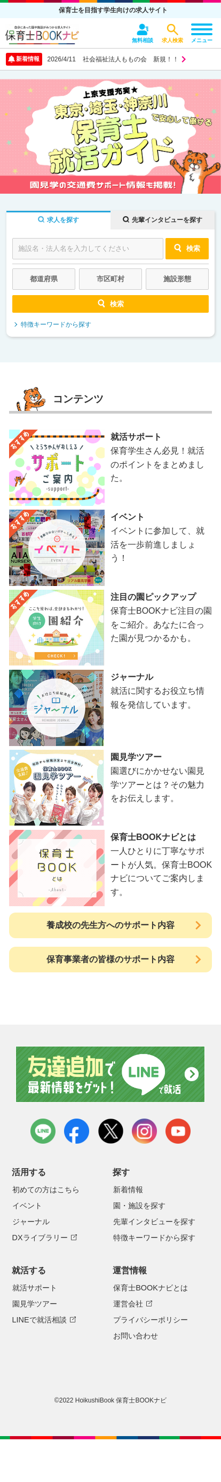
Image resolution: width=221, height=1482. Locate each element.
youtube (178, 1131)
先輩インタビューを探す (154, 1221)
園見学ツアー (34, 1303)
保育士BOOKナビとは (150, 1287)
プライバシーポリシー (150, 1319)
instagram (144, 1131)
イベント (27, 1205)
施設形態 (177, 279)
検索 (186, 247)
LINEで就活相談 (39, 1319)
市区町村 (110, 279)
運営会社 (128, 1303)
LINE (43, 1131)
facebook (76, 1131)
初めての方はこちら (46, 1189)
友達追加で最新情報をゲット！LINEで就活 (110, 1074)
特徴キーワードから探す (56, 324)
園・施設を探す (139, 1205)
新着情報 (128, 1189)
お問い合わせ (135, 1336)
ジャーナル (31, 1221)
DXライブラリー (40, 1237)
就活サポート (34, 1287)
